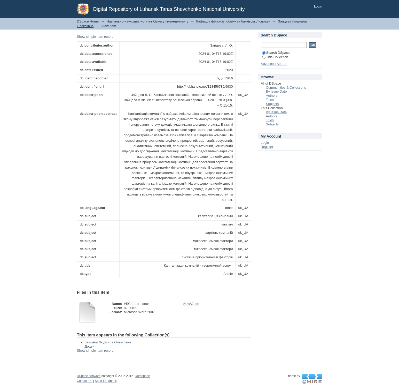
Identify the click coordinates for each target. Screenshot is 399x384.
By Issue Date (276, 91)
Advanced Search (274, 64)
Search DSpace (276, 53)
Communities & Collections (286, 87)
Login (318, 6)
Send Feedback (106, 381)
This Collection (275, 57)
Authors (272, 95)
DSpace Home (88, 21)
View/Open (191, 304)
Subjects (272, 104)
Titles (270, 100)
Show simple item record (95, 37)
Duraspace (142, 376)
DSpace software (89, 376)
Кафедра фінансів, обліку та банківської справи (233, 21)
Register (267, 147)
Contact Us (84, 381)
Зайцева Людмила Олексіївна (108, 342)
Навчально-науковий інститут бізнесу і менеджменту (147, 21)
